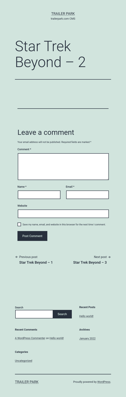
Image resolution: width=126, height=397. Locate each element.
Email (70, 186)
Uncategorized (23, 360)
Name (21, 186)
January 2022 (87, 338)
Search (19, 307)
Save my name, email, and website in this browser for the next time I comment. (64, 224)
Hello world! (86, 316)
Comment (24, 149)
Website (22, 205)
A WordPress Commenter (30, 338)
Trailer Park (63, 14)
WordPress (103, 381)
